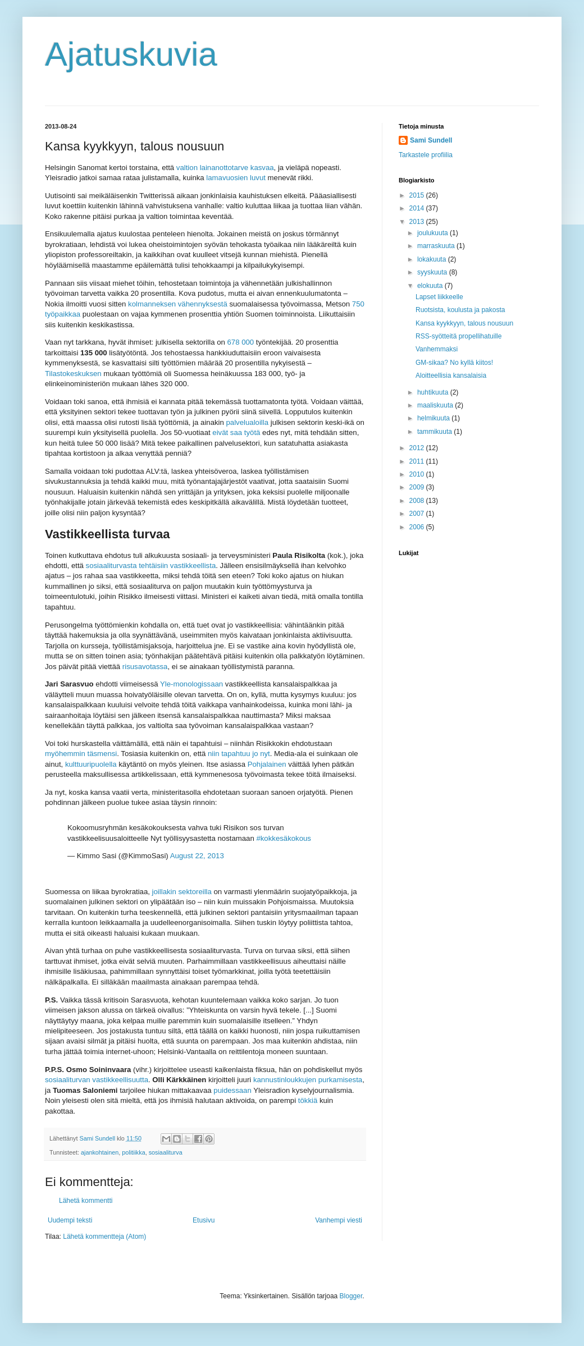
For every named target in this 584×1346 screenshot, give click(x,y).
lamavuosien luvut (236, 177)
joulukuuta (433, 233)
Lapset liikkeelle (439, 297)
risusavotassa (145, 666)
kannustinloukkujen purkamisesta (307, 1079)
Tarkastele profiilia (426, 155)
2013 (417, 222)
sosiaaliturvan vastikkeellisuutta (96, 1079)
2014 (417, 208)
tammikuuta (435, 432)
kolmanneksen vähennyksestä (177, 304)
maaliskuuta (436, 405)
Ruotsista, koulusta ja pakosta (460, 310)
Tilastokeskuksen (73, 373)
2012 (417, 448)
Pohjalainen (267, 764)
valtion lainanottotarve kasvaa (225, 167)
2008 (417, 501)
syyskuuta (433, 272)
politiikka (133, 1152)
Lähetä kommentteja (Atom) (104, 1236)
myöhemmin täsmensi (81, 753)
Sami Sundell (431, 140)
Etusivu (204, 1220)
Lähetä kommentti (85, 1201)
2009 (417, 487)
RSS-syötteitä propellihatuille (458, 336)
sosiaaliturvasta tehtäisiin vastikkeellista (151, 565)
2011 (417, 461)
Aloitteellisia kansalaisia (451, 375)
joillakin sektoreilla (182, 891)
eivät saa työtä (236, 432)
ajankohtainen (99, 1152)
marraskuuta (437, 246)
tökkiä (307, 1100)
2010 (417, 474)
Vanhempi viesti (338, 1220)
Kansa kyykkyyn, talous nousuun (464, 323)
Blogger (351, 1296)
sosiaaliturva (165, 1152)
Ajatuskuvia (131, 54)
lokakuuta (432, 259)
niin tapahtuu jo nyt (239, 753)
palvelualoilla (247, 422)
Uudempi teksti (70, 1220)
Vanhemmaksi (437, 349)
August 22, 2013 (197, 855)
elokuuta (431, 286)
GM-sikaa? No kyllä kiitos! (454, 363)
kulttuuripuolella (91, 764)
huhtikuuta (433, 392)
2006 (417, 527)
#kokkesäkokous (283, 838)
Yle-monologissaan (191, 684)
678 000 (240, 342)
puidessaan (232, 1090)
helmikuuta (434, 418)
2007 (417, 514)
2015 (417, 195)
